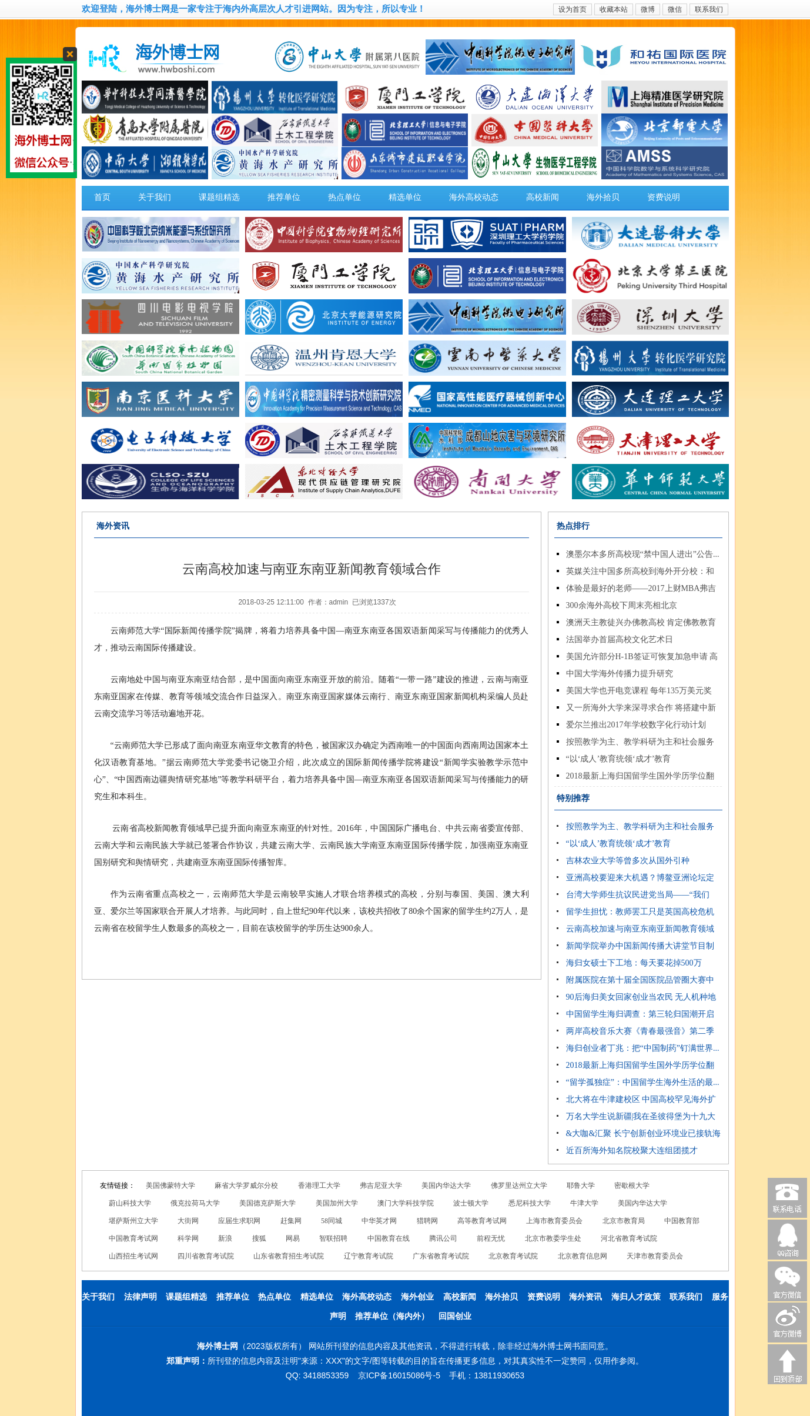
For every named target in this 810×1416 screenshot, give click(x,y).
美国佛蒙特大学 (170, 1185)
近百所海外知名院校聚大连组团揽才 (632, 1150)
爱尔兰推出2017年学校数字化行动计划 (636, 724)
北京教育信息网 (582, 1256)
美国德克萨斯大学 (267, 1203)
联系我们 (709, 9)
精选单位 (405, 197)
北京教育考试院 (513, 1256)
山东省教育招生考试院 (288, 1256)
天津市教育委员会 (655, 1256)
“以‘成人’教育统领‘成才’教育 (618, 758)
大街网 (188, 1221)
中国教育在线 (388, 1238)
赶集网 (291, 1221)
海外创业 (417, 1297)
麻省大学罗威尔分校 (246, 1185)
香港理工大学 (319, 1185)
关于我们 (154, 197)
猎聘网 (427, 1221)
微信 (675, 9)
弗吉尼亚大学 (381, 1185)
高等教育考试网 (482, 1221)
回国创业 (455, 1316)
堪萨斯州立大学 (133, 1221)
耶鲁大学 (581, 1185)
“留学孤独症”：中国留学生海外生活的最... (642, 1082)
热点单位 (344, 197)
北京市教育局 (624, 1221)
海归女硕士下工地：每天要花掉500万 (634, 963)
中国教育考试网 (133, 1238)
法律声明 (140, 1297)
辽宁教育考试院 (368, 1256)
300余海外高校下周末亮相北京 (621, 605)
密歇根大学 (632, 1185)
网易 (293, 1238)
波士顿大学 (470, 1203)
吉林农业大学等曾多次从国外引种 (627, 860)
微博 (648, 9)
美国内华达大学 (446, 1185)
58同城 (331, 1221)
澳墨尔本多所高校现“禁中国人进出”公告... (642, 554)
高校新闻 (542, 197)
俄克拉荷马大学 (195, 1203)
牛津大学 (584, 1203)
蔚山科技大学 (130, 1203)
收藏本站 (614, 9)
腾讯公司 (443, 1238)
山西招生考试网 (133, 1256)
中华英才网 (379, 1221)
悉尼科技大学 (529, 1203)
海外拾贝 (603, 197)
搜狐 (259, 1238)
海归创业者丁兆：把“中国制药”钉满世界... (642, 1048)
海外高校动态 (473, 197)
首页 (102, 197)
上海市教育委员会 (554, 1221)
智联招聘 (333, 1238)
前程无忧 (491, 1238)
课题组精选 (219, 197)
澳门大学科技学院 (405, 1203)
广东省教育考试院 (441, 1256)
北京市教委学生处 (553, 1238)
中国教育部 (681, 1221)
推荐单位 (283, 197)
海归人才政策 (636, 1297)
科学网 (188, 1238)
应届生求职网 (239, 1221)
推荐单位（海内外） (392, 1316)
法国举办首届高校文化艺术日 (619, 639)
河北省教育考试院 (629, 1238)
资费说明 (663, 197)
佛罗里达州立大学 (519, 1185)
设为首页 (572, 9)
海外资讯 (585, 1297)
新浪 (225, 1238)
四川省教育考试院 (206, 1256)
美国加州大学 (337, 1203)
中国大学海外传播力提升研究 (619, 673)
